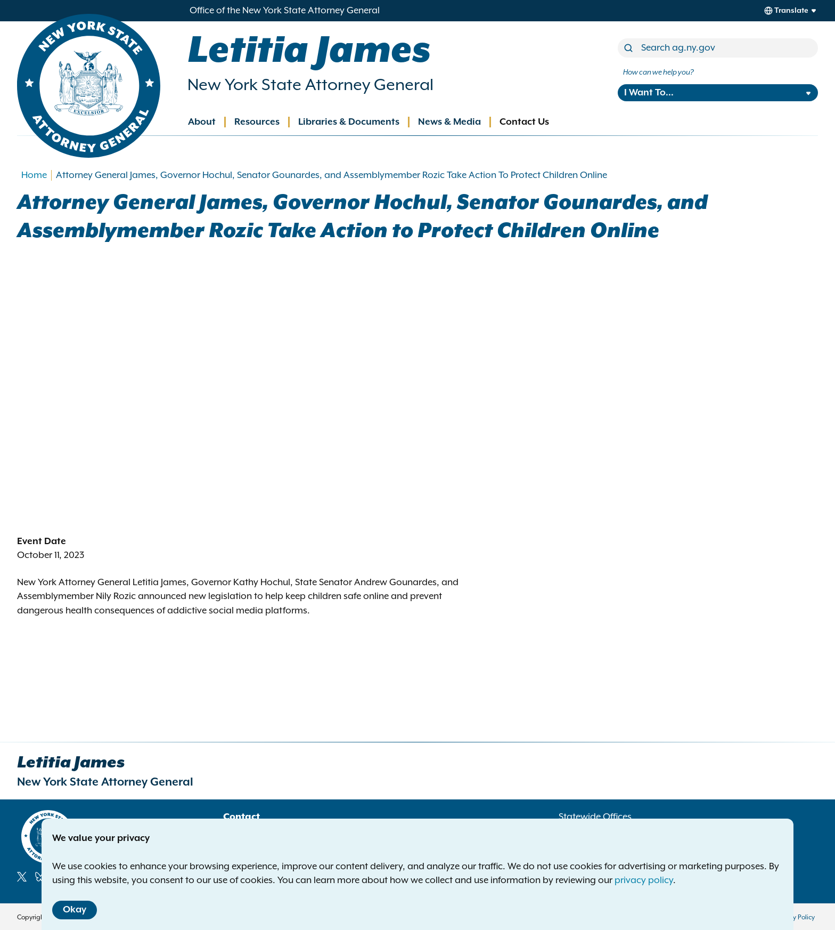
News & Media (449, 122)
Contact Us (524, 122)
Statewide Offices (595, 817)
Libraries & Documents (348, 122)
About (202, 122)
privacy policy (644, 880)
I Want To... (649, 92)
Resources (257, 122)
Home (34, 175)
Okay (74, 909)
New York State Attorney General (310, 85)
